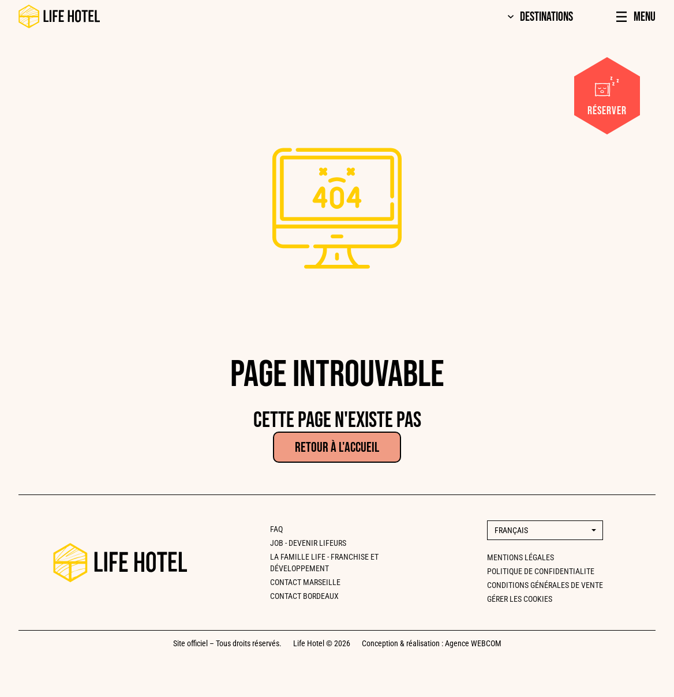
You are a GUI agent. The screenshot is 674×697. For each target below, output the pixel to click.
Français (511, 530)
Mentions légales (520, 557)
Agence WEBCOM (473, 643)
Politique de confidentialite (540, 571)
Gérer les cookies (519, 599)
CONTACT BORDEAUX (304, 596)
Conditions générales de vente (545, 585)
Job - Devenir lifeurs (308, 543)
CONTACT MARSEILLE (305, 582)
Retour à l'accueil (337, 447)
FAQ (276, 529)
